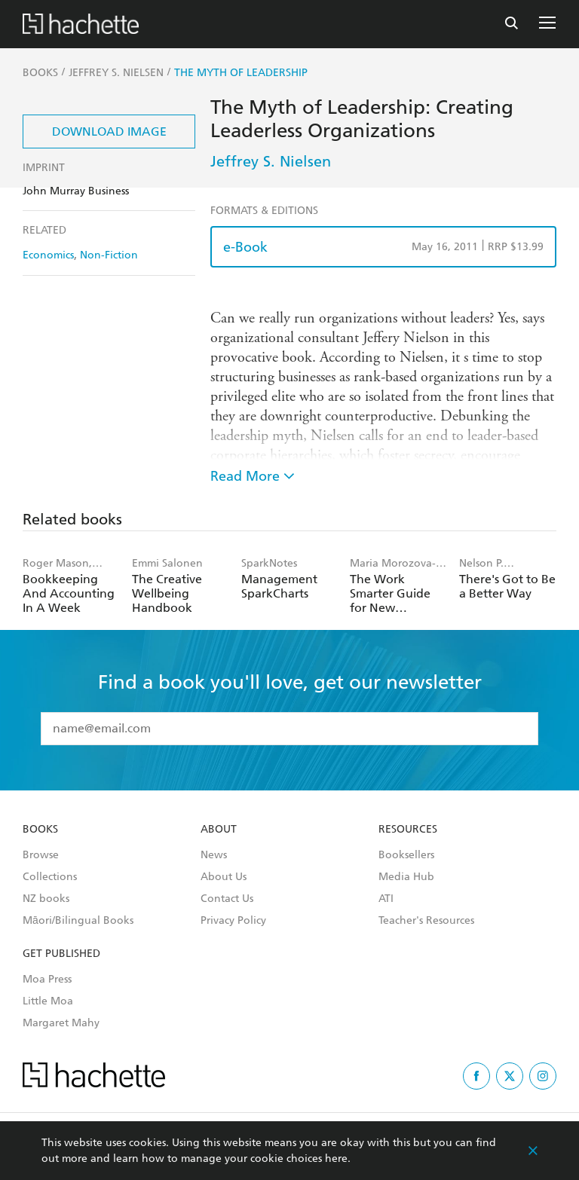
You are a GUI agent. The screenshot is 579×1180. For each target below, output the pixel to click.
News (214, 855)
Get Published (61, 954)
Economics (48, 255)
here (336, 1158)
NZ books (46, 899)
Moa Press (47, 979)
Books (40, 829)
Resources (407, 829)
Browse (41, 855)
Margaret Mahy (61, 1023)
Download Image (109, 131)
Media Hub (406, 877)
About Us (224, 877)
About (219, 829)
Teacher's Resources (426, 921)
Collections (50, 877)
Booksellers (406, 855)
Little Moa (48, 1001)
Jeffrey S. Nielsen (270, 161)
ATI (386, 899)
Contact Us (227, 899)
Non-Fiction (109, 255)
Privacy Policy (233, 921)
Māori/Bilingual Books (78, 921)
